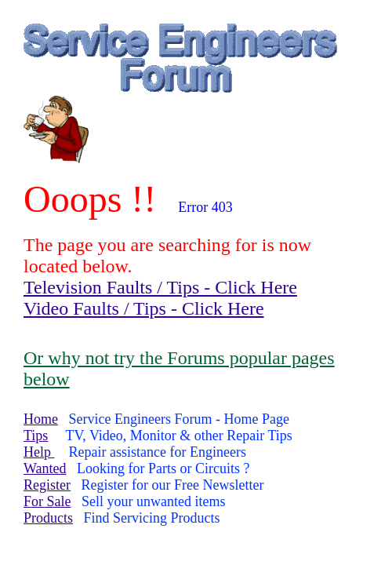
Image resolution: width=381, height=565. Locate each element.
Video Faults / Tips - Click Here (144, 308)
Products (48, 518)
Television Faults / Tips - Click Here (160, 287)
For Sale (47, 501)
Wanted (45, 468)
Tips (36, 435)
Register (47, 485)
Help (39, 452)
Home (41, 419)
